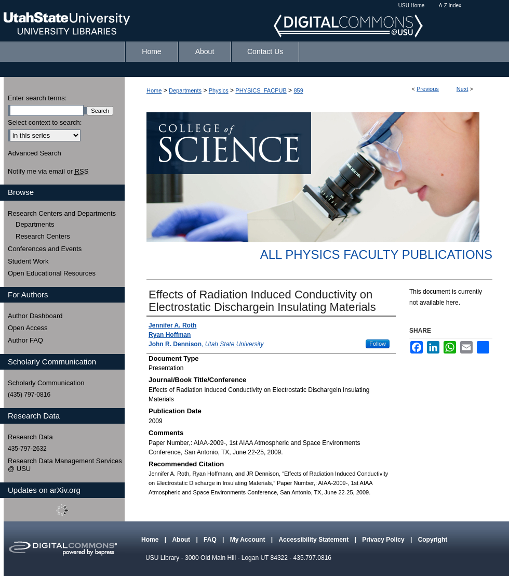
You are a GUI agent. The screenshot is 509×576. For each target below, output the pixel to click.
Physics (219, 90)
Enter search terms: (37, 98)
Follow (377, 344)
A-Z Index (450, 5)
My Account (248, 539)
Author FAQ (25, 340)
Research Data (30, 437)
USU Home (411, 5)
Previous (428, 89)
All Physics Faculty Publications (376, 254)
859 (298, 90)
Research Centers (43, 236)
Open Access (28, 328)
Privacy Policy (384, 539)
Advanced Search (34, 153)
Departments (185, 90)
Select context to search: (45, 122)
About (182, 539)
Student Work (28, 261)
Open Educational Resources (52, 273)
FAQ (211, 539)
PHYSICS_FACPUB (260, 90)
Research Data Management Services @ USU (65, 465)
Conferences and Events (45, 249)
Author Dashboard (35, 316)
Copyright (433, 539)
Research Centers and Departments (62, 213)
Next (462, 89)
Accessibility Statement (314, 539)
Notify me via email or (48, 171)
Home (154, 90)
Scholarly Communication (46, 383)
